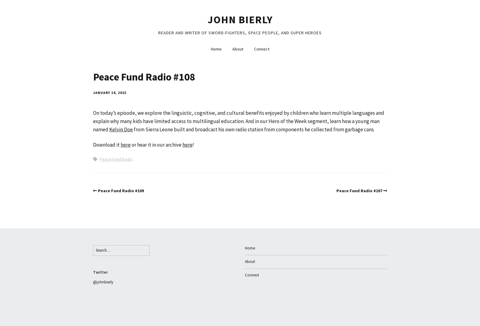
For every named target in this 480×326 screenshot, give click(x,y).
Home (216, 49)
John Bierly (240, 19)
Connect (261, 49)
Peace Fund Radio (116, 159)
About (237, 49)
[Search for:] (121, 250)
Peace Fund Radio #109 (121, 190)
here (126, 144)
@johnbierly (103, 282)
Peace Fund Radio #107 (359, 190)
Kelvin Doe (121, 129)
